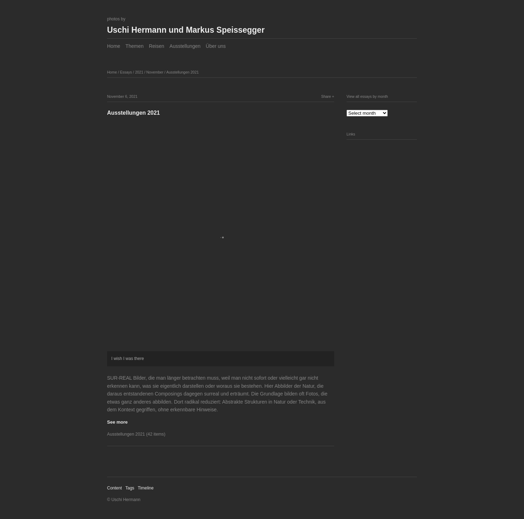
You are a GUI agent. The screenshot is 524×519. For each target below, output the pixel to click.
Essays (126, 72)
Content (114, 488)
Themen (134, 46)
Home (113, 46)
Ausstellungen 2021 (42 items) (136, 434)
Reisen (156, 46)
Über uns (216, 46)
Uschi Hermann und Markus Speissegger (185, 29)
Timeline (146, 488)
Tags (129, 488)
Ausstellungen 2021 (182, 72)
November (154, 72)
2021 (139, 72)
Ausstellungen (184, 46)
